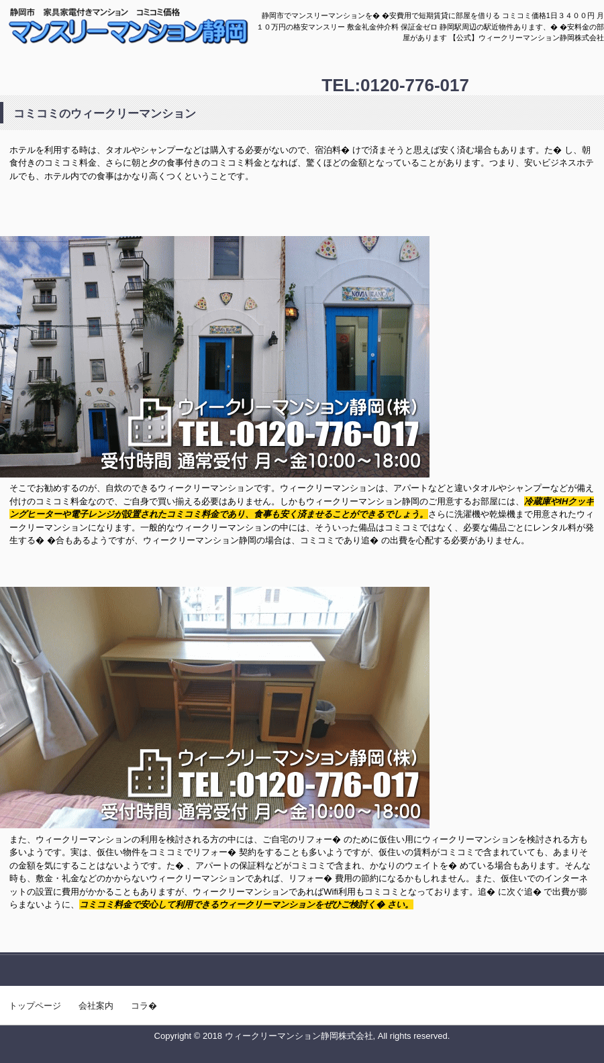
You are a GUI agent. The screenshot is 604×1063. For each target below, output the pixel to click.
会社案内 (96, 1006)
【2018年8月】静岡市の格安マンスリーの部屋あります (142, 41)
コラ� (144, 1006)
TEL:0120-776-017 (395, 85)
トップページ (35, 1006)
